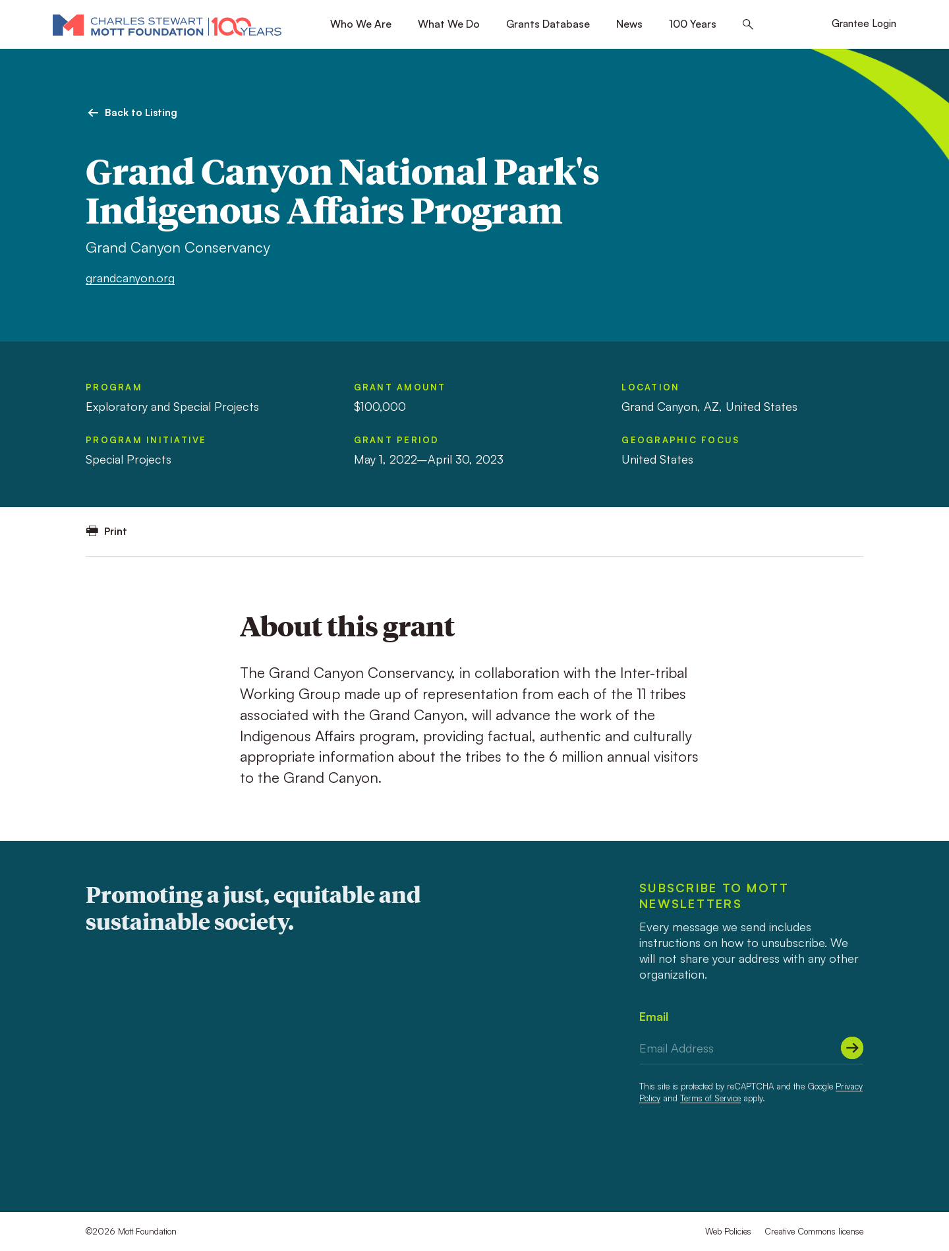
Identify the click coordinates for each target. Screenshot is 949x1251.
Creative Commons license (813, 1231)
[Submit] (852, 1048)
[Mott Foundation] (167, 24)
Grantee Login (864, 23)
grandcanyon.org (130, 277)
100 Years (692, 23)
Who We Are (360, 23)
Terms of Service (710, 1098)
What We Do (449, 23)
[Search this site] (748, 24)
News (629, 23)
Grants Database (548, 23)
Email (653, 1016)
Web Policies (728, 1231)
